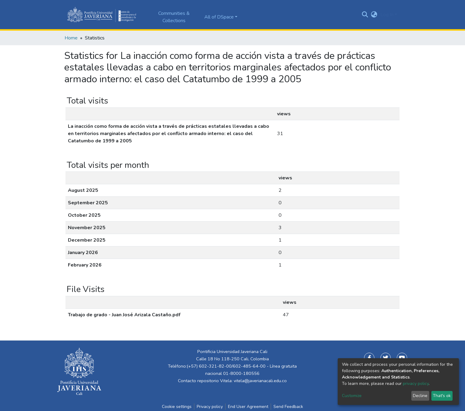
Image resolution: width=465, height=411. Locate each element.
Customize (352, 396)
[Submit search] (365, 15)
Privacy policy (210, 406)
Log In (386, 14)
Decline (420, 396)
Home (71, 38)
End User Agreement (248, 406)
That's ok (442, 396)
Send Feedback (288, 406)
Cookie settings (177, 406)
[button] (374, 14)
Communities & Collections (174, 17)
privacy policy (416, 383)
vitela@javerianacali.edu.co (260, 381)
